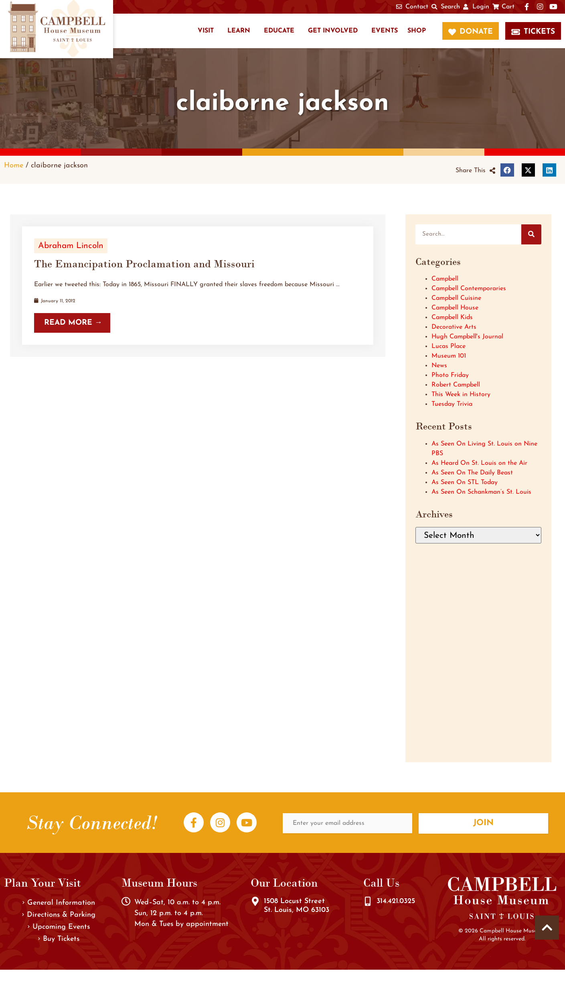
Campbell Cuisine (456, 298)
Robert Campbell (455, 385)
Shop (416, 31)
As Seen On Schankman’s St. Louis (481, 492)
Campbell (444, 279)
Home (13, 165)
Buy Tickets (58, 939)
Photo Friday (450, 375)
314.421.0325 (396, 901)
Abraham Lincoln (70, 246)
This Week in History (460, 394)
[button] (475, 170)
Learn (238, 31)
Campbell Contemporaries (468, 288)
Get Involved (333, 31)
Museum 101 (448, 356)
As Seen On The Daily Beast (472, 473)
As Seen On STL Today (464, 482)
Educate (279, 31)
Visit (206, 31)
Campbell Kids (452, 317)
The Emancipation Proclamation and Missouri (144, 264)
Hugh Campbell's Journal (467, 337)
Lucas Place (448, 346)
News (439, 365)
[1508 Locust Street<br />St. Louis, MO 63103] (255, 901)
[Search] (531, 234)
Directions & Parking (58, 915)
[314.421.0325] (367, 901)
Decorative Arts (453, 327)
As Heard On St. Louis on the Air (479, 463)
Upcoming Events (59, 927)
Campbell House (454, 308)
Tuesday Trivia (451, 404)
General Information (58, 903)
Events (384, 31)
